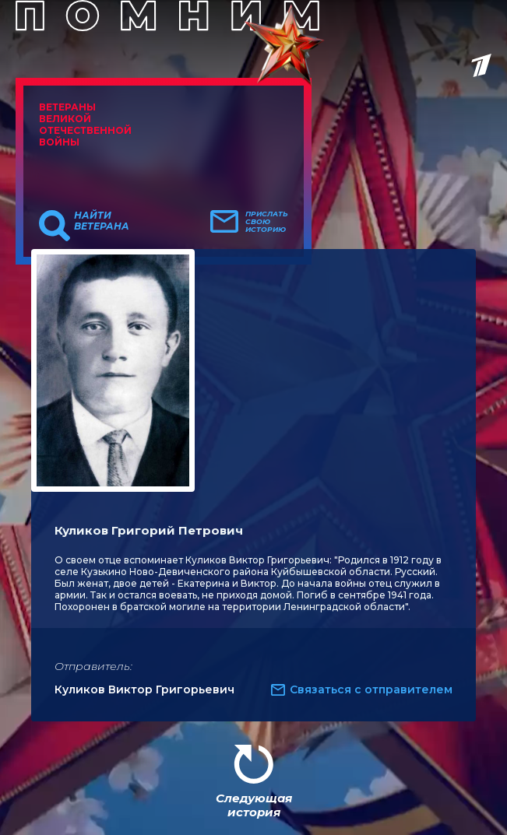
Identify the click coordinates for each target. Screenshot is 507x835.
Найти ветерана (101, 221)
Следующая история (254, 805)
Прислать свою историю (266, 221)
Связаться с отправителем (371, 689)
